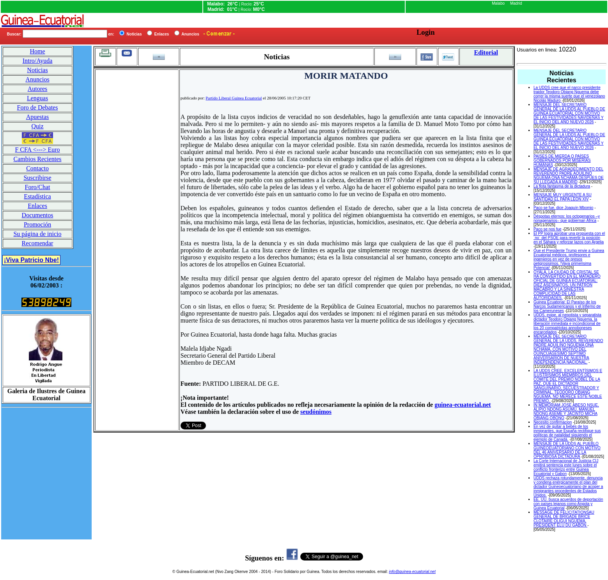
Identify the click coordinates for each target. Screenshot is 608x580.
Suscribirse (37, 177)
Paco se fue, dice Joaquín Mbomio (563, 208)
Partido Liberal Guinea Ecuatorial (234, 98)
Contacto (37, 168)
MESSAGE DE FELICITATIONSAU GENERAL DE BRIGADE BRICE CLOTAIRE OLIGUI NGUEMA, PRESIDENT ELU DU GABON (564, 518)
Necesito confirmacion (553, 422)
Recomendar (37, 243)
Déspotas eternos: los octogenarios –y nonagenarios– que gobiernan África (567, 218)
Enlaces (37, 205)
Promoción (37, 224)
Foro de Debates (37, 107)
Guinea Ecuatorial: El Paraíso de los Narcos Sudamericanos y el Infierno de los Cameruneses (567, 306)
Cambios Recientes (37, 159)
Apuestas (37, 117)
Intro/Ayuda (38, 60)
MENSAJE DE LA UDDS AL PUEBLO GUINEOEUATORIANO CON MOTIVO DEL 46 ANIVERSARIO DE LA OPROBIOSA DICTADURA (567, 450)
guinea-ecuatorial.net (462, 404)
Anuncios (37, 79)
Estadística (37, 196)
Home (37, 51)
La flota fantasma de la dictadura (562, 186)
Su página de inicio (37, 234)
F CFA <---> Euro (37, 149)
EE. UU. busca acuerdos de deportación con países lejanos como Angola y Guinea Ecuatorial (568, 503)
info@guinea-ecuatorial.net (412, 571)
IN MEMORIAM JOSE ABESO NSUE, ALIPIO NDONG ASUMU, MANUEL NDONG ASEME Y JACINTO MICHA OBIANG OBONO (566, 411)
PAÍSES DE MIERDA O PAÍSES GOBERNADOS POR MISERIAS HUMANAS (562, 160)
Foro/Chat (37, 187)
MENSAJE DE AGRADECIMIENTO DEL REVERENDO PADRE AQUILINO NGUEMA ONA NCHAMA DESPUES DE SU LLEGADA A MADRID (569, 175)
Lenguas (37, 98)
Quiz (37, 126)
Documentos (37, 215)
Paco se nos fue (548, 229)
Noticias (37, 70)
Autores (38, 88)
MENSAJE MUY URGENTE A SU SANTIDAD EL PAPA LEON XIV (563, 197)
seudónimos (315, 411)
